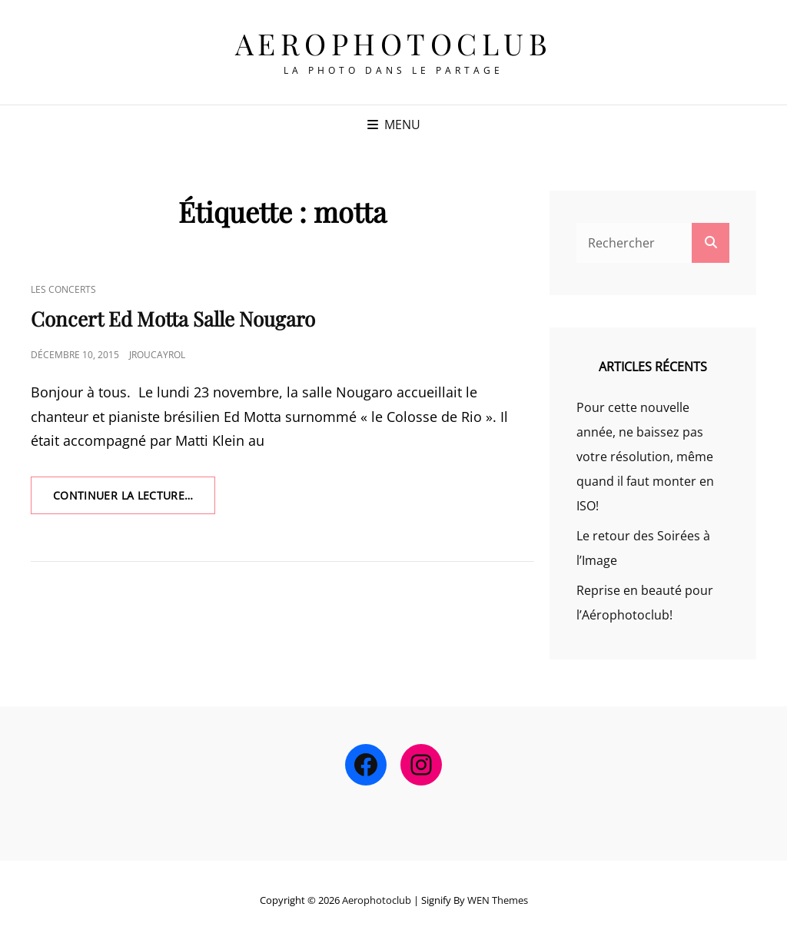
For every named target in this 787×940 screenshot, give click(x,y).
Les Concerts (63, 289)
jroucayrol (157, 354)
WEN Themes (497, 900)
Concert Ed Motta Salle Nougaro (173, 318)
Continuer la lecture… (134, 500)
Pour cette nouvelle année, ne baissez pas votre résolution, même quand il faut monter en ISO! (645, 456)
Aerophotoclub (394, 43)
